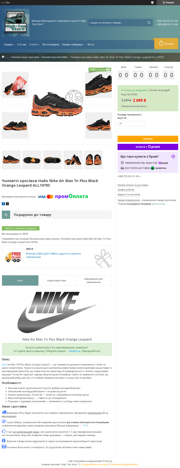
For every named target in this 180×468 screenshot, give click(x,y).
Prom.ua (107, 461)
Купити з (148, 147)
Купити (148, 138)
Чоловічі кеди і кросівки (25, 57)
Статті (33, 44)
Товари (7, 44)
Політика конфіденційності (124, 464)
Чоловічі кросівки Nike (55, 57)
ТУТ (85, 425)
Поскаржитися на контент (94, 464)
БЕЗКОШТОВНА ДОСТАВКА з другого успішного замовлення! (53, 255)
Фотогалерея (50, 44)
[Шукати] (149, 22)
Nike (4, 364)
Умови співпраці (72, 44)
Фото (90, 44)
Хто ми (21, 44)
